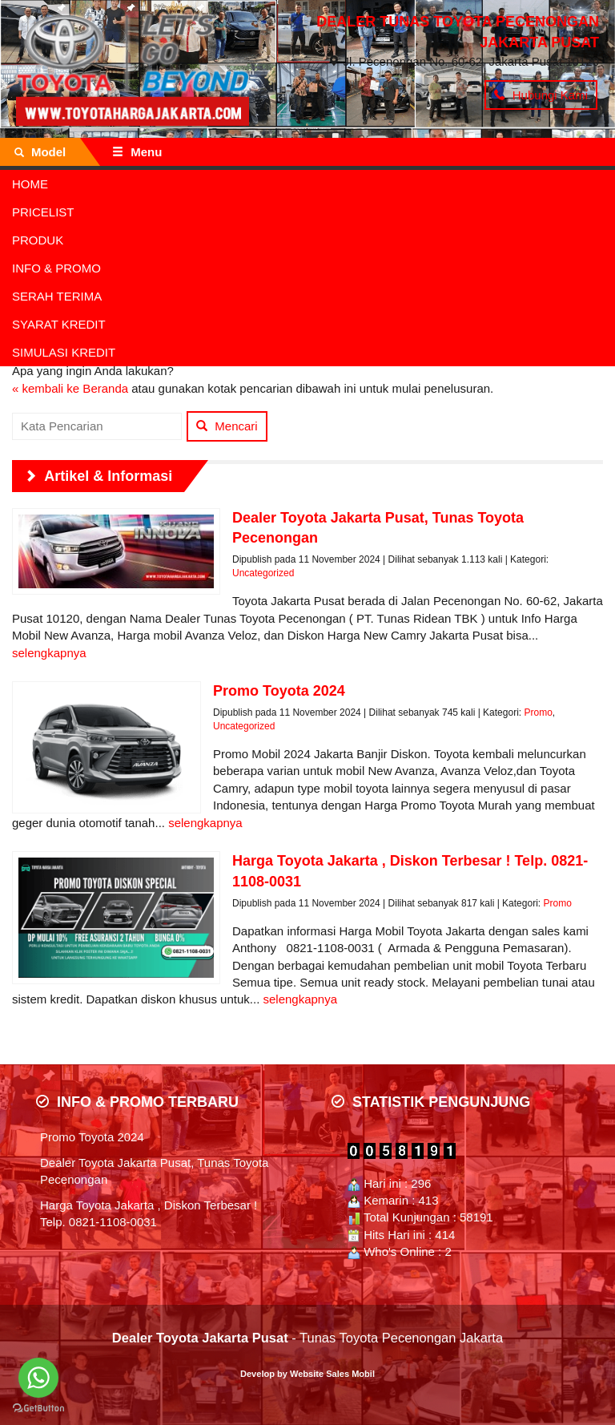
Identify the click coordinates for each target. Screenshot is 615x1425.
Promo (538, 712)
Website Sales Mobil (332, 1374)
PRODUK (37, 240)
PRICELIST (43, 212)
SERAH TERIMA (57, 296)
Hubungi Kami (541, 95)
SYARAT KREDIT (59, 324)
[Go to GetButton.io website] (38, 1408)
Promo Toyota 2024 (92, 1137)
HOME (30, 184)
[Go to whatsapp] (38, 1378)
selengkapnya (49, 653)
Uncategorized (263, 573)
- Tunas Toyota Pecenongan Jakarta (307, 1337)
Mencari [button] (227, 426)
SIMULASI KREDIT (63, 352)
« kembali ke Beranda (70, 388)
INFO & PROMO (56, 268)
